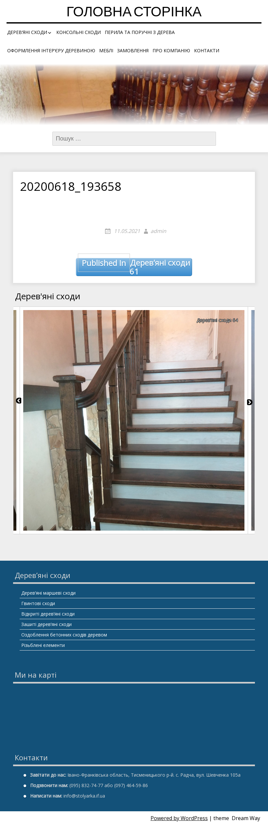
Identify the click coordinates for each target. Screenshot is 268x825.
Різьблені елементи (43, 645)
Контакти (206, 50)
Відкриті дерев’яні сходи (48, 614)
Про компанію (171, 50)
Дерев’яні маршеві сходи (48, 593)
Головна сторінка (134, 13)
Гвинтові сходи (38, 603)
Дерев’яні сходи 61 (134, 267)
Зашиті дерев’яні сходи (46, 624)
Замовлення (133, 50)
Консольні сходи (78, 32)
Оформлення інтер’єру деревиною (51, 50)
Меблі (106, 50)
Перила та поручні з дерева (140, 32)
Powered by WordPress (179, 818)
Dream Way (246, 818)
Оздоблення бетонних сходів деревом (64, 635)
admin (158, 231)
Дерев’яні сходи (27, 32)
